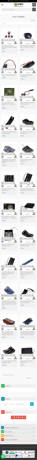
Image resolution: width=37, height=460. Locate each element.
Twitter (16, 417)
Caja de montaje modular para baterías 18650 (9, 47)
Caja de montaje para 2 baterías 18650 (27, 245)
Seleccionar (18, 23)
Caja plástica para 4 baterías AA (8, 189)
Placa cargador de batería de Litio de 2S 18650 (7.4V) (26, 273)
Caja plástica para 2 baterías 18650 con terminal (8, 273)
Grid (31, 20)
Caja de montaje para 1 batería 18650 (9, 132)
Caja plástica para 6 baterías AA (26, 361)
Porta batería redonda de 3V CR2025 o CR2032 (27, 46)
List (33, 20)
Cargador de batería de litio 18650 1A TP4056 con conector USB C (27, 333)
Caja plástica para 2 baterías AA (26, 132)
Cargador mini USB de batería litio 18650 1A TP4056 (9, 161)
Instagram (24, 417)
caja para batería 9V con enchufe (26, 302)
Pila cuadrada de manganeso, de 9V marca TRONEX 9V (7, 333)
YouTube (20, 417)
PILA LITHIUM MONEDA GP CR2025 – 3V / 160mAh (9, 217)
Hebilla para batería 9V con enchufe (27, 103)
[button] (34, 4)
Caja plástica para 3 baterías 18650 (8, 245)
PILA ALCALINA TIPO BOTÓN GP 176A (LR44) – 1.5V (9, 104)
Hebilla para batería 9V (9, 75)
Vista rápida (14, 40)
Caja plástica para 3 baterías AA (26, 160)
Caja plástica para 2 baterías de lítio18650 (27, 189)
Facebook (12, 417)
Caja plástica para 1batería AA (26, 75)
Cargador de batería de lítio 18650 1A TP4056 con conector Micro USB (9, 303)
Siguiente (29, 378)
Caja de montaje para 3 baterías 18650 (9, 361)
